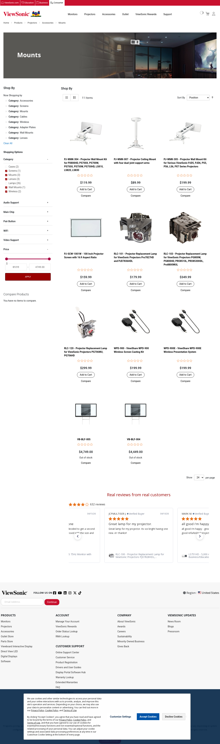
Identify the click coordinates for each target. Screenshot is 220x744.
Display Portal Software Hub (71, 672)
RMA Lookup (62, 636)
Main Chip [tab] (8, 212)
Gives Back (123, 646)
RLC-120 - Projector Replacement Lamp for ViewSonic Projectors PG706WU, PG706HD (85, 352)
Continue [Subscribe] (52, 602)
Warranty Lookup (65, 677)
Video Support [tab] (11, 240)
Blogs (171, 626)
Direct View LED (9, 651)
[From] (16, 267)
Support (167, 14)
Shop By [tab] (66, 88)
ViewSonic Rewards (145, 14)
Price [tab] (6, 249)
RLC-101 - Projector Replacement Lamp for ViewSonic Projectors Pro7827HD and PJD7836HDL (135, 258)
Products (18, 23)
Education (29, 3)
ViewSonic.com (11, 3)
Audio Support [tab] (11, 202)
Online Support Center (67, 652)
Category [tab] (8, 159)
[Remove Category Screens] (6, 106)
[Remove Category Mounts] (6, 111)
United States (208, 593)
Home (6, 23)
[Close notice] (186, 716)
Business (44, 3)
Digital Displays (9, 656)
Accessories (108, 14)
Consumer (58, 3)
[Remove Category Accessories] (6, 101)
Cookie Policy (51, 710)
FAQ (58, 687)
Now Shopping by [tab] (12, 95)
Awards (121, 626)
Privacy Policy (37, 710)
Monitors (73, 14)
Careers (121, 631)
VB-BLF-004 (133, 439)
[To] (40, 267)
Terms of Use (70, 710)
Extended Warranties (67, 682)
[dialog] (110, 716)
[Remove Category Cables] (6, 117)
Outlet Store (7, 636)
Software (5, 661)
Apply (28, 277)
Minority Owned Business (131, 641)
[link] (75, 556)
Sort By (181, 97)
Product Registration (67, 662)
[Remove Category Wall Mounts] (6, 133)
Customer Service (65, 657)
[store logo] (22, 14)
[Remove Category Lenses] (6, 138)
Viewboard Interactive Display (16, 646)
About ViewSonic (126, 621)
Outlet (125, 14)
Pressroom (173, 631)
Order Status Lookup (67, 631)
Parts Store (7, 641)
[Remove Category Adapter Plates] (6, 127)
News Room (174, 621)
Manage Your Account (67, 621)
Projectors (89, 14)
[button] (86, 196)
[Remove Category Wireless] (6, 122)
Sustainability (124, 636)
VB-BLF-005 (83, 439)
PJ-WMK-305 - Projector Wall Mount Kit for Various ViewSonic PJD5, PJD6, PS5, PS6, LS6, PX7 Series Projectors (185, 163)
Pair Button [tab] (9, 221)
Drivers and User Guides (68, 667)
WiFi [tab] (5, 230)
